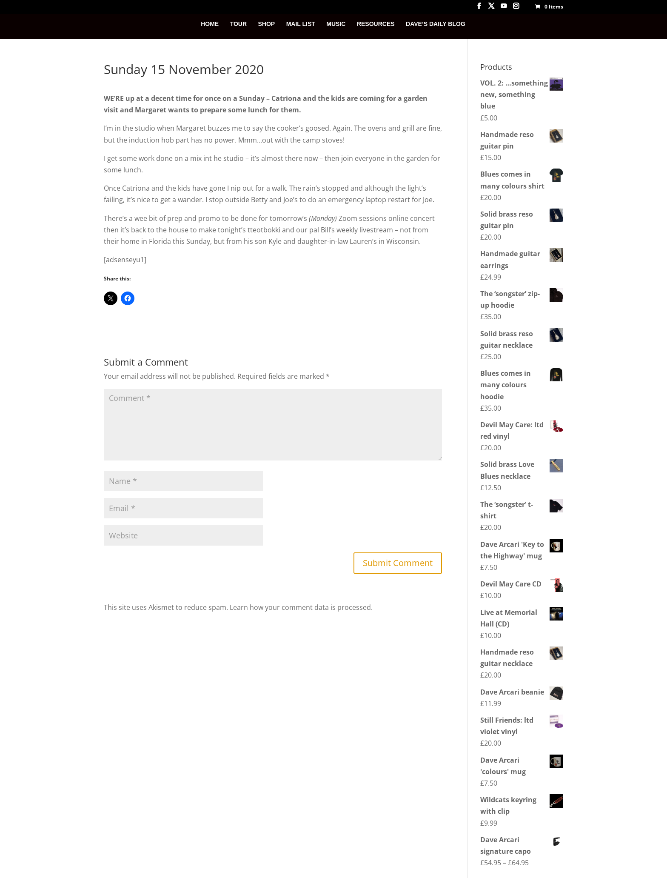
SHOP (266, 24)
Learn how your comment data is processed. (301, 607)
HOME (210, 24)
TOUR (238, 24)
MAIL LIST (300, 24)
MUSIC (335, 24)
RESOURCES (376, 24)
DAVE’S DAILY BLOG (435, 24)
